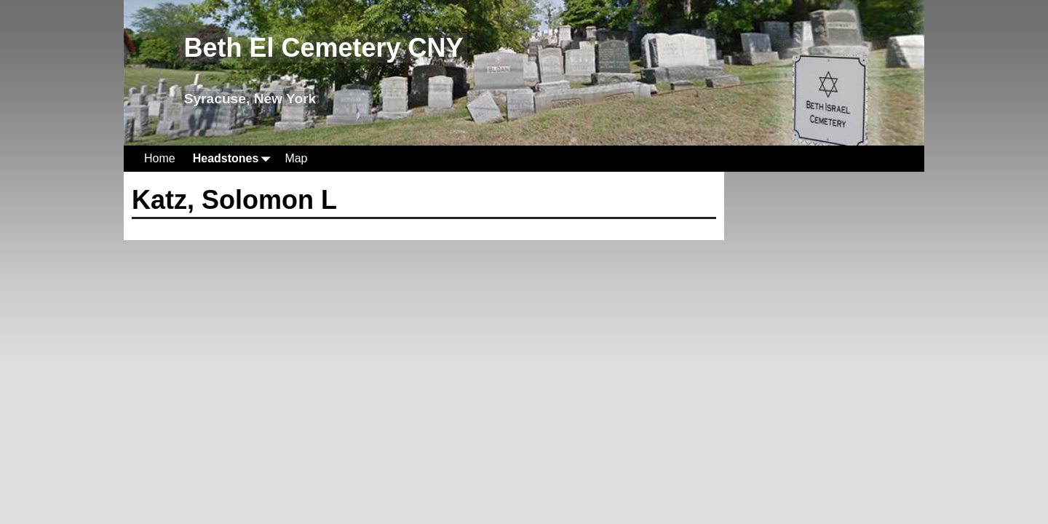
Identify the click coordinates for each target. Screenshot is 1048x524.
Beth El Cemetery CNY (323, 48)
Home (159, 158)
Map (296, 158)
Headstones (235, 158)
